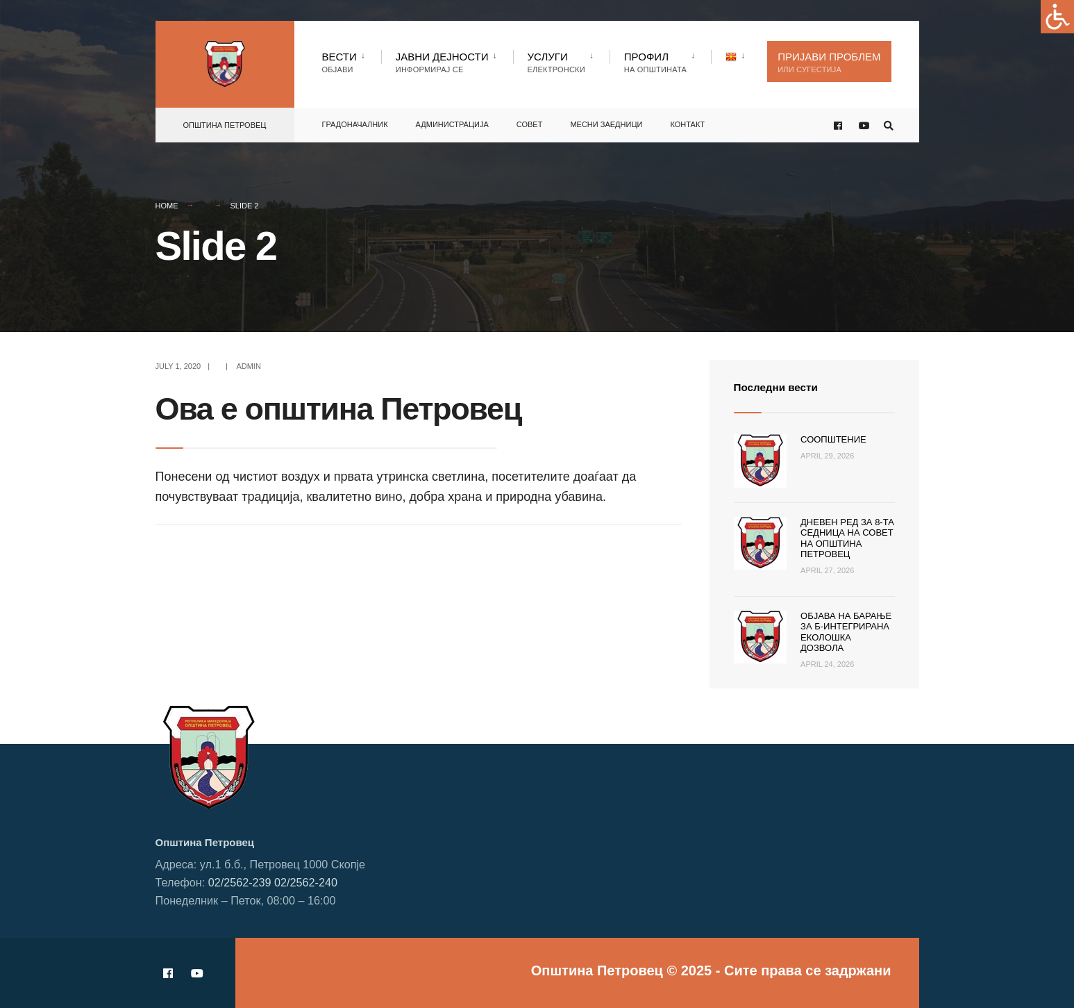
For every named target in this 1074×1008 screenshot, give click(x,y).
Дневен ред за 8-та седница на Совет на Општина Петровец (847, 538)
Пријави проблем (829, 62)
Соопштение (833, 439)
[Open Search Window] (885, 122)
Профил (655, 62)
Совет (530, 121)
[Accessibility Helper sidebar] (1057, 16)
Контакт (687, 121)
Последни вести (784, 387)
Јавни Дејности (442, 62)
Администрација (452, 121)
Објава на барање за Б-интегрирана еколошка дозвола (845, 632)
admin (248, 366)
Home (167, 205)
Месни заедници (606, 121)
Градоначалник (355, 121)
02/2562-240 (305, 882)
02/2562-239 (239, 882)
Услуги (556, 62)
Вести (339, 62)
